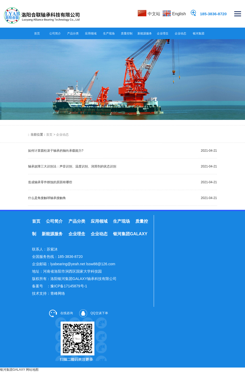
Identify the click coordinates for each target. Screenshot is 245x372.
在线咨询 (61, 313)
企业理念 (162, 33)
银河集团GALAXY (198, 35)
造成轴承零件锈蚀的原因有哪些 (50, 182)
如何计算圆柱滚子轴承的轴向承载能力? (55, 150)
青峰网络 (57, 293)
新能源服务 (144, 33)
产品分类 (73, 33)
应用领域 (91, 33)
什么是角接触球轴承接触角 (47, 198)
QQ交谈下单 (93, 313)
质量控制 (126, 33)
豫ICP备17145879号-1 (68, 286)
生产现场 (109, 33)
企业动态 (180, 33)
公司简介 (55, 33)
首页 (37, 33)
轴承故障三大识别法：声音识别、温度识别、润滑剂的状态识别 (72, 166)
